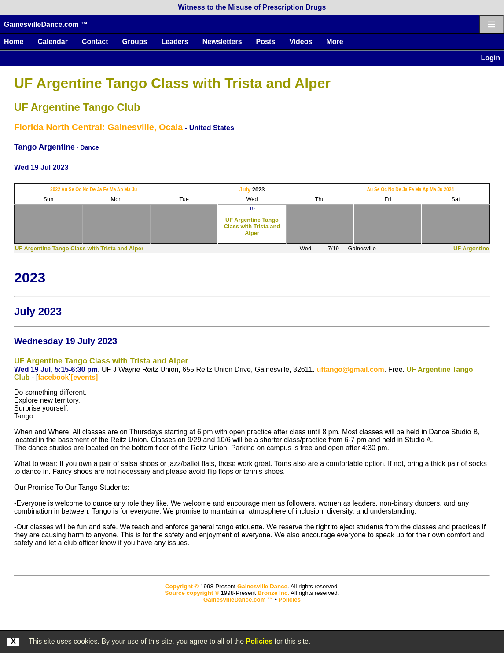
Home (13, 41)
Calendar (52, 41)
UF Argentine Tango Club (77, 107)
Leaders (174, 41)
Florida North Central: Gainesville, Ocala (98, 127)
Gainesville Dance (262, 586)
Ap (120, 189)
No (86, 189)
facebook (53, 377)
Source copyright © (192, 593)
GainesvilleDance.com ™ (46, 24)
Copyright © (182, 586)
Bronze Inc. (273, 593)
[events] (84, 377)
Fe (105, 189)
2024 (449, 189)
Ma (113, 189)
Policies (259, 641)
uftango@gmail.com (350, 369)
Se (71, 189)
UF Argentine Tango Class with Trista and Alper (172, 83)
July (245, 189)
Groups (134, 41)
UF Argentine (471, 248)
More (334, 41)
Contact (95, 41)
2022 (55, 189)
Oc (78, 189)
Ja (99, 189)
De (93, 189)
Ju (134, 189)
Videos (300, 41)
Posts (266, 41)
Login (490, 58)
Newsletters (222, 41)
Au (64, 189)
